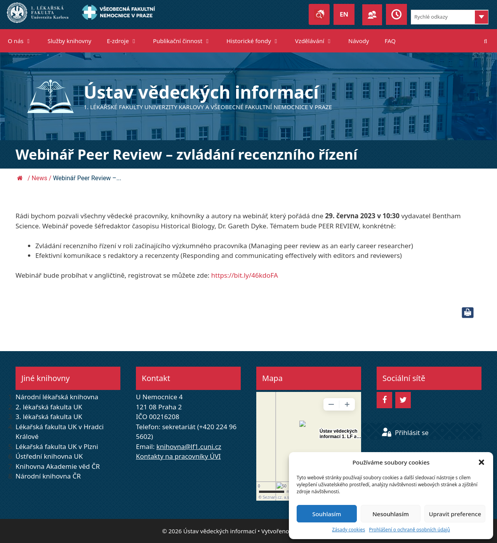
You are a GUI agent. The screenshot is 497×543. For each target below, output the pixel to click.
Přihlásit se (405, 432)
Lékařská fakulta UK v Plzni (57, 446)
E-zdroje (126, 40)
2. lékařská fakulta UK (49, 406)
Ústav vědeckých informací (201, 92)
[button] (481, 462)
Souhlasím (326, 514)
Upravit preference (455, 514)
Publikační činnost (186, 40)
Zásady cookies (348, 529)
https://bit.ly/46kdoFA (244, 275)
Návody (358, 41)
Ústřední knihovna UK (49, 456)
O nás (24, 40)
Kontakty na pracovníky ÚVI (178, 456)
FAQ (390, 41)
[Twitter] (403, 400)
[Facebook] (384, 400)
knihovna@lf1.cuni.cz (188, 446)
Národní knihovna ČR (48, 476)
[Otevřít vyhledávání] (485, 40)
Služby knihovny (70, 41)
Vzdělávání (318, 40)
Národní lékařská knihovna (57, 396)
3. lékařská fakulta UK (49, 416)
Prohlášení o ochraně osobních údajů (409, 529)
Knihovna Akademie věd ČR (58, 466)
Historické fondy (256, 40)
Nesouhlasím (390, 514)
